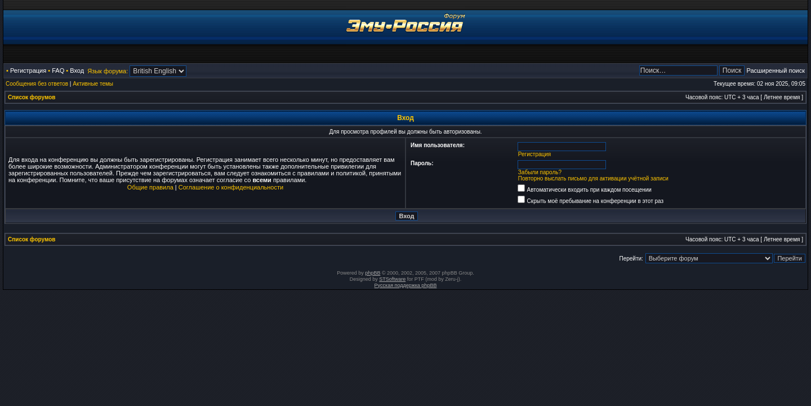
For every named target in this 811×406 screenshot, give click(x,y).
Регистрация (28, 70)
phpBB (372, 273)
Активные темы (93, 84)
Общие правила (150, 187)
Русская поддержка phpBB (406, 285)
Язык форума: (107, 71)
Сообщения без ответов (37, 84)
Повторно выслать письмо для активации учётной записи (593, 178)
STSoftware (392, 279)
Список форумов (32, 97)
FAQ (58, 70)
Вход (77, 70)
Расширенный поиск (775, 70)
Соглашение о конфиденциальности (231, 187)
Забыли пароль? (540, 172)
